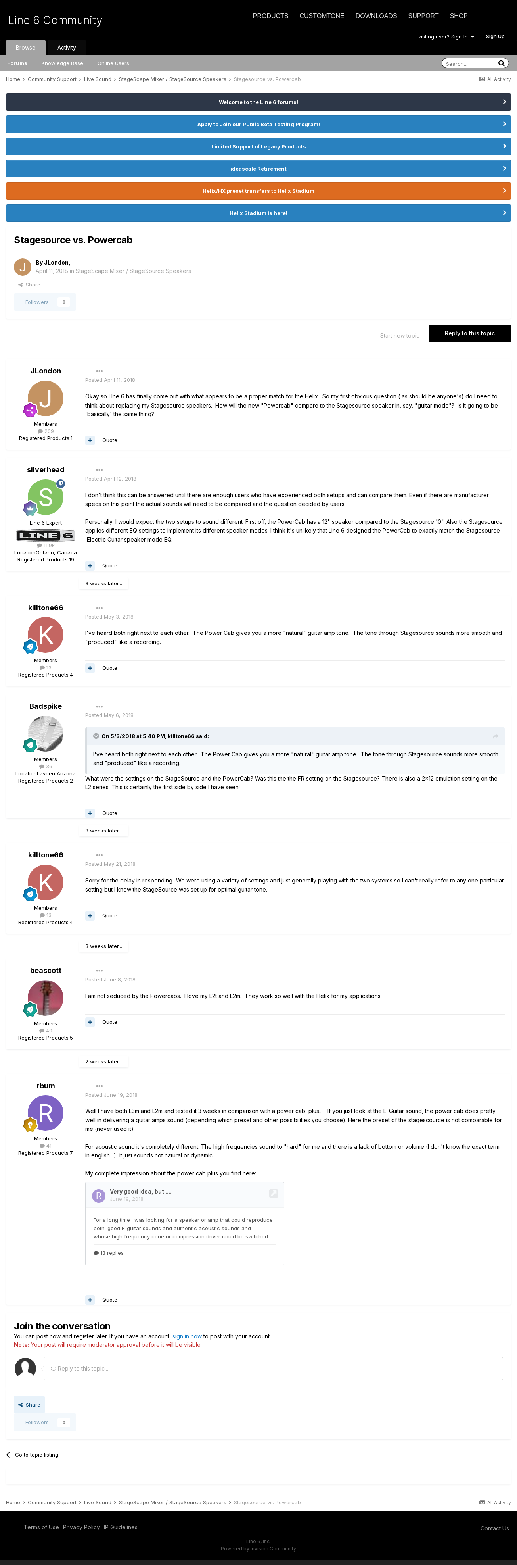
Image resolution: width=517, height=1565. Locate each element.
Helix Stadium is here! (258, 213)
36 (45, 766)
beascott (45, 970)
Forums (17, 63)
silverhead (46, 469)
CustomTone (321, 16)
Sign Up (495, 36)
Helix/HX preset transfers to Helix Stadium (258, 191)
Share (29, 284)
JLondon (56, 262)
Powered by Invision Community (258, 1553)
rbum (45, 1086)
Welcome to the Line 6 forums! (258, 102)
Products (271, 16)
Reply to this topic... (79, 1373)
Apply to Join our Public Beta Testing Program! (258, 124)
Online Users (113, 63)
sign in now (187, 1341)
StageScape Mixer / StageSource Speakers (133, 270)
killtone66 (45, 608)
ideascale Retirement (258, 168)
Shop (459, 16)
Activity (66, 47)
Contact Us (495, 1533)
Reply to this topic (470, 333)
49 (45, 1030)
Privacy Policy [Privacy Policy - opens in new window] (81, 1531)
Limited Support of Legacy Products (258, 146)
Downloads (376, 16)
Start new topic (399, 335)
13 (46, 667)
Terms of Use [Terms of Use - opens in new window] (41, 1531)
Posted (110, 380)
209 (46, 431)
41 (46, 1145)
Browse (26, 47)
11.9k (46, 545)
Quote (109, 440)
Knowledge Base (62, 63)
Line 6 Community (55, 20)
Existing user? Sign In (445, 36)
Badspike (45, 706)
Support (423, 16)
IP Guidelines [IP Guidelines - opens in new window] (121, 1531)
